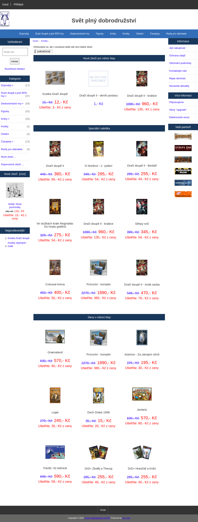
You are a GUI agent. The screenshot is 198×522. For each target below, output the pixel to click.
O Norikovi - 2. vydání (98, 165)
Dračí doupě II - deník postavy (98, 95)
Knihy (113, 33)
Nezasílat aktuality (179, 85)
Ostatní (139, 33)
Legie (55, 412)
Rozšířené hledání (15, 68)
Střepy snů (142, 223)
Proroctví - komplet (98, 284)
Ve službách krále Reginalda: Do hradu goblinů (55, 225)
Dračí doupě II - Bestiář (142, 165)
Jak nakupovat (177, 47)
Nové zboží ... (8, 156)
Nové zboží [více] (15, 173)
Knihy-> (15, 118)
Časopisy (155, 33)
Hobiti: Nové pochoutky (15, 195)
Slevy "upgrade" (178, 109)
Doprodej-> (15, 85)
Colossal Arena (55, 284)
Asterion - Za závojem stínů (142, 354)
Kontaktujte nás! (178, 70)
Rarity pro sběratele (176, 33)
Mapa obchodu (177, 78)
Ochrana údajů (177, 55)
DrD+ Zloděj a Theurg (98, 468)
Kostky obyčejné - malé (17, 244)
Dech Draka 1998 (98, 412)
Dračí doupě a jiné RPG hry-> (15, 94)
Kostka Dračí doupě (18, 238)
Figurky (99, 33)
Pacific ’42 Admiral (55, 468)
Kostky (44, 41)
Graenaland (55, 352)
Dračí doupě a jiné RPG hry (49, 33)
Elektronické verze (179, 117)
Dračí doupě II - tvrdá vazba (142, 284)
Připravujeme (176, 102)
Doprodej (24, 33)
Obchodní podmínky (180, 63)
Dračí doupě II (55, 165)
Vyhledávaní (15, 41)
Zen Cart (126, 518)
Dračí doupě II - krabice (142, 95)
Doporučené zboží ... (12, 164)
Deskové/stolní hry (79, 33)
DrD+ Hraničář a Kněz (142, 468)
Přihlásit (18, 4)
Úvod (5, 4)
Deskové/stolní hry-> (15, 103)
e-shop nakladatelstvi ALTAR (97, 518)
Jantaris (142, 409)
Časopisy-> (15, 141)
